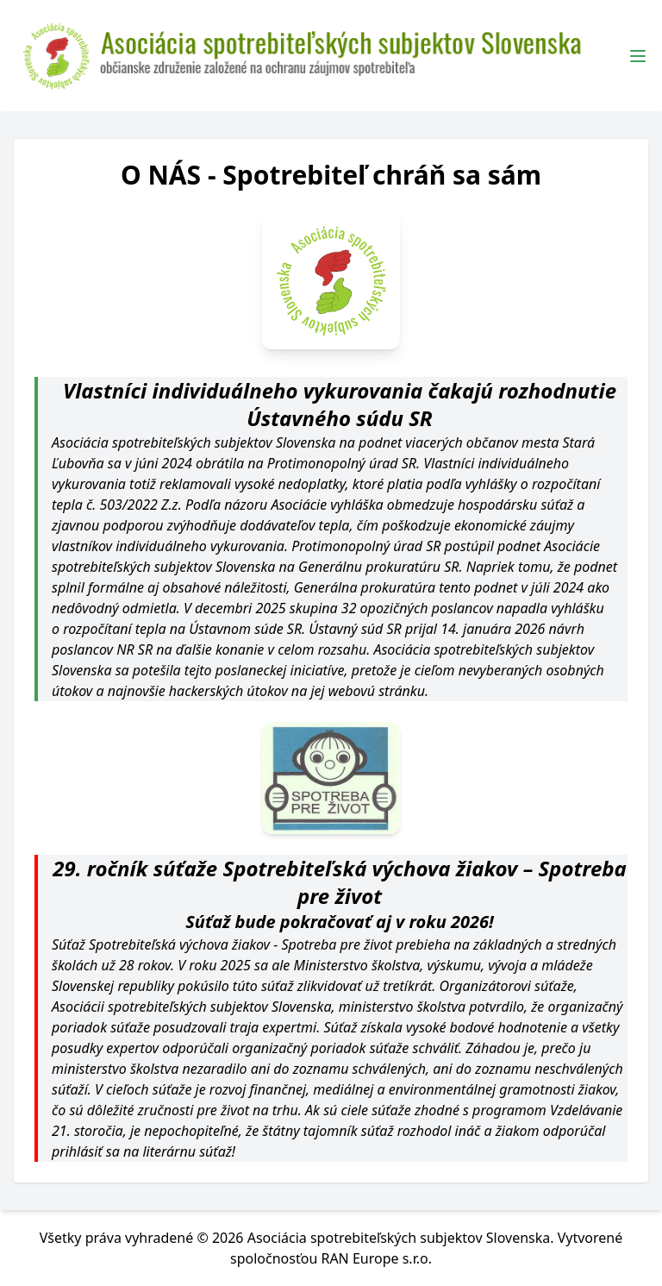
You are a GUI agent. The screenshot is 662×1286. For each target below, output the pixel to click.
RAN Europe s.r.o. (376, 1258)
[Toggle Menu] (638, 56)
